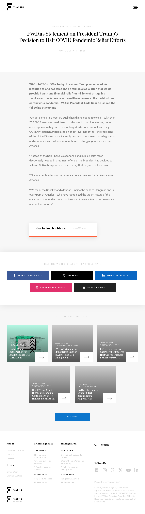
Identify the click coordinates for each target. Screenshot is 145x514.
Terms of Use (113, 482)
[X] (120, 470)
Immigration (12, 472)
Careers (10, 459)
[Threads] (112, 470)
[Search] (95, 445)
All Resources (40, 483)
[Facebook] (96, 470)
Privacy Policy (100, 482)
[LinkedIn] (136, 470)
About (10, 444)
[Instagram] (104, 470)
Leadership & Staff (15, 451)
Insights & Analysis (43, 479)
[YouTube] (128, 470)
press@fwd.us (79, 228)
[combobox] (128, 7)
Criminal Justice (14, 476)
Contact (10, 455)
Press (10, 465)
